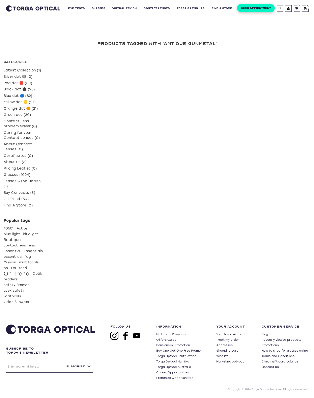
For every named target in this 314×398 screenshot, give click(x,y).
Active (22, 228)
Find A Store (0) (18, 205)
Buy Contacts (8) (19, 193)
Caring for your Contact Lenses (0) (22, 135)
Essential (12, 251)
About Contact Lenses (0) (18, 146)
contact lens (15, 245)
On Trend (19, 268)
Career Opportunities (172, 372)
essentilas (13, 257)
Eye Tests (76, 8)
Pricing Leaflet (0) (20, 168)
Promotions (270, 345)
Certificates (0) (18, 156)
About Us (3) (15, 162)
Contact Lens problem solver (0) (20, 123)
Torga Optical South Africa (176, 356)
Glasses (98, 8)
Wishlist (222, 356)
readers (11, 279)
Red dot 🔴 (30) (18, 83)
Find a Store (221, 8)
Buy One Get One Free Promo (178, 350)
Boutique (12, 240)
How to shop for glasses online (285, 350)
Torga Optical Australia (173, 367)
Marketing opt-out (230, 361)
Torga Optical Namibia (172, 361)
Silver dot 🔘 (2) (18, 76)
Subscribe (75, 366)
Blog (265, 334)
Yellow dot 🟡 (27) (20, 102)
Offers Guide (166, 339)
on (6, 268)
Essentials (33, 251)
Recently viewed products (281, 339)
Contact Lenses (157, 8)
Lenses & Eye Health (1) (22, 183)
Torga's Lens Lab (190, 8)
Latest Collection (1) (22, 70)
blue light (12, 234)
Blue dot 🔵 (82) (18, 96)
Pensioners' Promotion (173, 345)
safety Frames (16, 285)
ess (32, 245)
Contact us (270, 367)
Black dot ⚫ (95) (19, 89)
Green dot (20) (17, 115)
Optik (37, 273)
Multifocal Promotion (171, 334)
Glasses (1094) (17, 175)
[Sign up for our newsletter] (36, 366)
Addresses (224, 345)
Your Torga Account (231, 334)
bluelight (30, 234)
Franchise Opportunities (174, 378)
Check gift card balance (280, 361)
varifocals (12, 296)
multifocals (29, 262)
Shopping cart (227, 350)
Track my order (227, 339)
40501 (9, 228)
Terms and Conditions (278, 356)
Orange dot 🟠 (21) (21, 108)
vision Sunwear (17, 302)
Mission (10, 262)
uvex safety (14, 290)
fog (28, 257)
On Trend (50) (16, 199)
